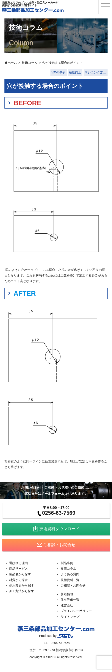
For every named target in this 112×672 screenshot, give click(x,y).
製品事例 (67, 563)
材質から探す (18, 580)
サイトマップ (70, 616)
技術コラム (29, 63)
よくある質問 (70, 574)
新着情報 (67, 594)
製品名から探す (20, 574)
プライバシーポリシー (76, 611)
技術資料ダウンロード (56, 528)
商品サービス (18, 568)
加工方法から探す (21, 591)
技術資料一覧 (70, 580)
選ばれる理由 (18, 563)
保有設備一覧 (70, 599)
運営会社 (67, 605)
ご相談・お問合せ (56, 544)
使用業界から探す (21, 585)
